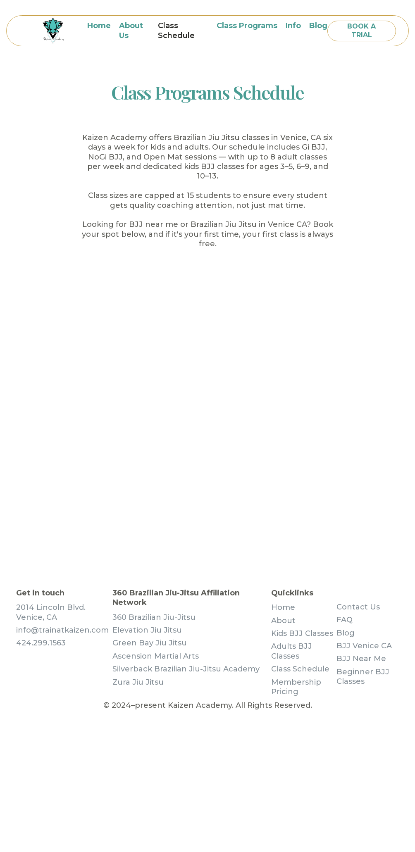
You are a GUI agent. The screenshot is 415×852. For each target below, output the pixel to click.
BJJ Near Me (361, 658)
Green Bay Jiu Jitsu (149, 642)
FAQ (344, 619)
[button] (247, 26)
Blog (345, 633)
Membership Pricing (296, 687)
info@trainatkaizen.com (62, 630)
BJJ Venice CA (364, 645)
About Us (131, 30)
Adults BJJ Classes (291, 651)
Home (99, 25)
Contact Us (358, 607)
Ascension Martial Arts (155, 656)
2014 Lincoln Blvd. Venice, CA (51, 612)
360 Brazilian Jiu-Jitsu (154, 617)
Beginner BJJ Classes (362, 676)
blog (318, 25)
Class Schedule (176, 30)
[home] (53, 30)
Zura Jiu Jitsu (138, 682)
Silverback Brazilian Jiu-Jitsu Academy (186, 669)
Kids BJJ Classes (302, 633)
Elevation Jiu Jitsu (147, 630)
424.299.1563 (41, 642)
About (283, 620)
